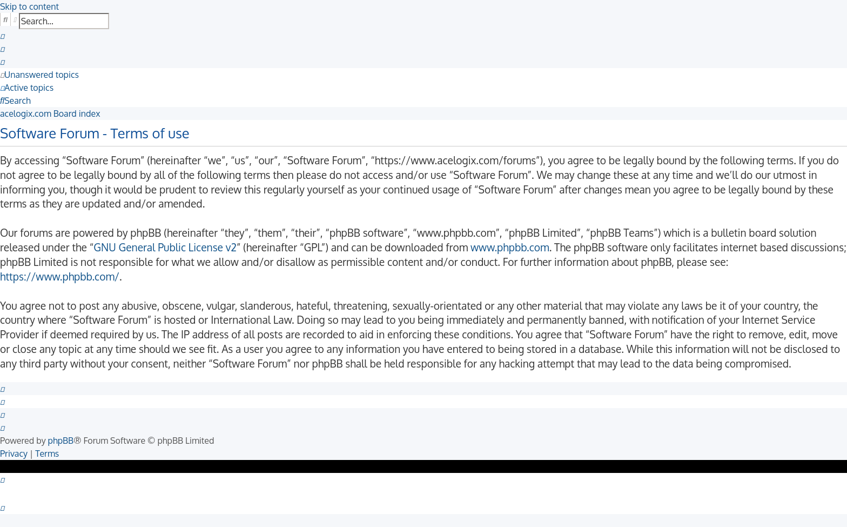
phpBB (61, 440)
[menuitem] (2, 35)
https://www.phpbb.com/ (59, 276)
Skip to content (29, 6)
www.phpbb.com (509, 247)
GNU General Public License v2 (165, 247)
